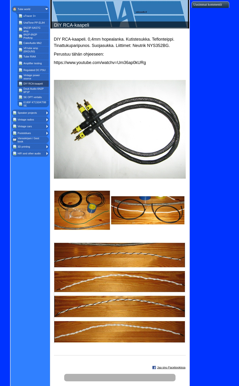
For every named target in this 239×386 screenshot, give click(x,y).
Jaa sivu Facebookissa (171, 367)
